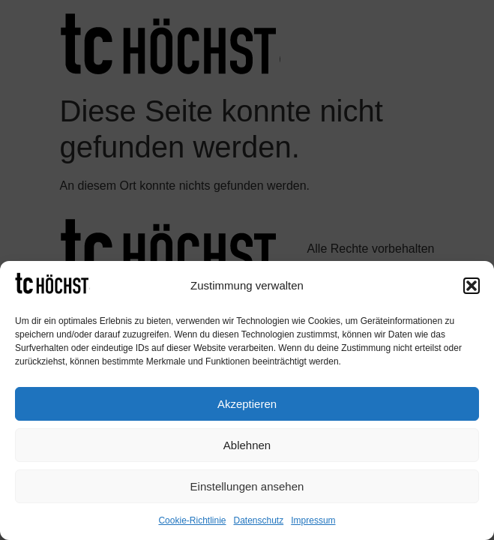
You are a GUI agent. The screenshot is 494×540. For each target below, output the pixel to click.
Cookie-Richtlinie (192, 520)
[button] (471, 285)
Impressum (313, 520)
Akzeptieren (247, 404)
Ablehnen (247, 445)
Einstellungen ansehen (247, 486)
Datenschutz (259, 520)
